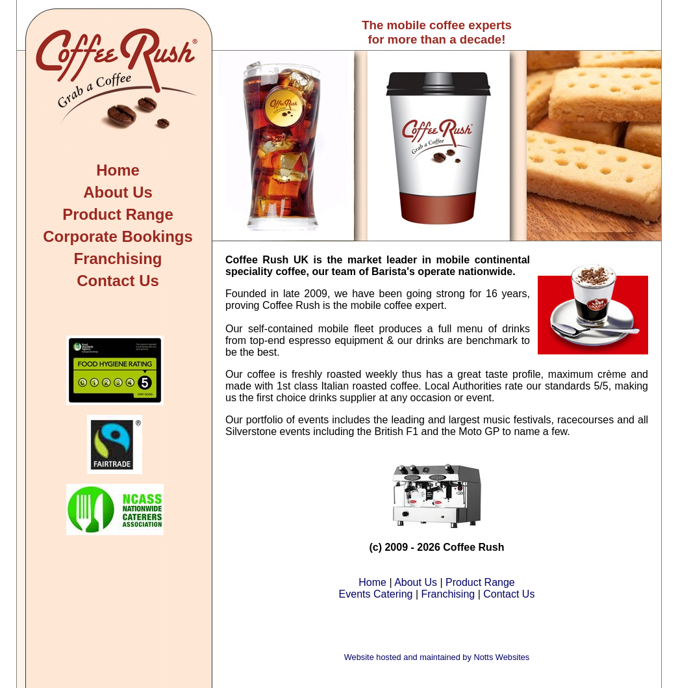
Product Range (117, 214)
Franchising (117, 258)
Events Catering (376, 594)
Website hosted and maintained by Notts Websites (436, 657)
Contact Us (118, 280)
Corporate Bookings (118, 236)
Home (118, 170)
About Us (118, 192)
